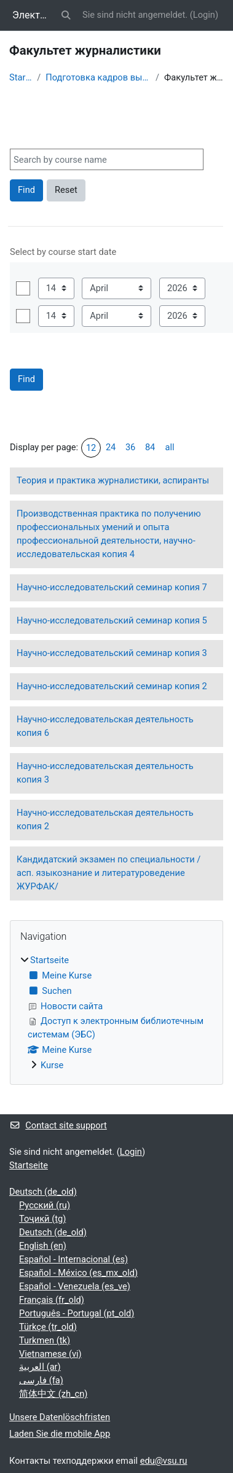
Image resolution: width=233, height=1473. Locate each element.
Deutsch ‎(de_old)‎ (43, 1191)
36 (130, 447)
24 (111, 447)
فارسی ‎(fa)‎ (41, 1380)
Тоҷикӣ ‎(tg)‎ (42, 1218)
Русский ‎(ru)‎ (44, 1205)
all (170, 447)
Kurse (52, 1065)
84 (150, 447)
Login (204, 14)
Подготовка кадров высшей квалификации (98, 77)
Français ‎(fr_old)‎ (51, 1299)
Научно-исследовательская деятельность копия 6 (105, 726)
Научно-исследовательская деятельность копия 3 (105, 772)
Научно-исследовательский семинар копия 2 (112, 686)
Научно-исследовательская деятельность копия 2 (105, 819)
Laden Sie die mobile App (59, 1433)
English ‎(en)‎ (42, 1245)
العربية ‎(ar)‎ (40, 1366)
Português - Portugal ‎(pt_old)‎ (76, 1313)
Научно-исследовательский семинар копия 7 (112, 587)
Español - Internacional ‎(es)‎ (73, 1259)
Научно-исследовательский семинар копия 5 (112, 620)
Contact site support (58, 1125)
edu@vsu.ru (164, 1460)
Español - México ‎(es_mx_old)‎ (78, 1272)
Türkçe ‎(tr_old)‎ (48, 1326)
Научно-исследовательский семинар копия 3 (112, 652)
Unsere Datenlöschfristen (59, 1417)
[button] (66, 15)
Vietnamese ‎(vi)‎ (50, 1353)
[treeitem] (116, 1013)
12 (91, 447)
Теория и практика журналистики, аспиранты (113, 480)
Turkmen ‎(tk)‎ (44, 1340)
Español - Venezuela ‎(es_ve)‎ (74, 1286)
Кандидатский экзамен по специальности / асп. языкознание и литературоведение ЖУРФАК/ (108, 873)
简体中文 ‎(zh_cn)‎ (53, 1393)
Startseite (20, 77)
